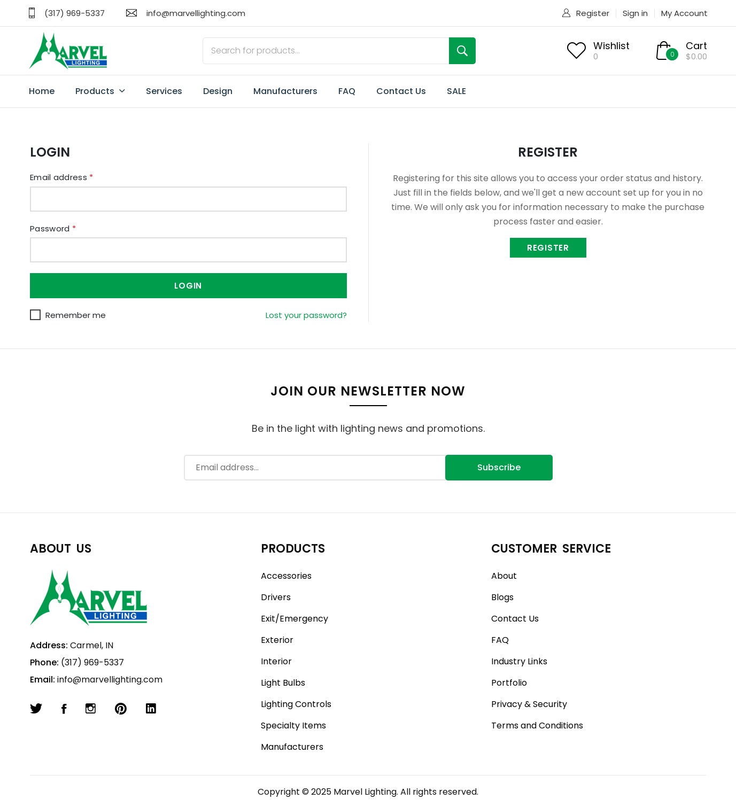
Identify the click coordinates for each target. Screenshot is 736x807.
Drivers (276, 597)
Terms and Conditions (537, 725)
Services (164, 91)
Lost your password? (306, 315)
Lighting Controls (296, 704)
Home (42, 91)
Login (188, 285)
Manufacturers (285, 91)
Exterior (277, 640)
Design (218, 91)
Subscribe (499, 467)
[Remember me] (35, 314)
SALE (456, 91)
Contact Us (401, 91)
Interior (276, 661)
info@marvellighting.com (195, 13)
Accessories (286, 576)
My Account (684, 13)
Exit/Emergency (294, 618)
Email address (62, 177)
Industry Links (519, 661)
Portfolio (509, 683)
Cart (696, 45)
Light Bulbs (283, 683)
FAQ (346, 91)
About (504, 576)
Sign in (635, 13)
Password (53, 228)
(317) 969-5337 (74, 13)
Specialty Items (293, 725)
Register (592, 13)
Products (100, 91)
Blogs (502, 597)
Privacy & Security (529, 704)
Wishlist (611, 45)
